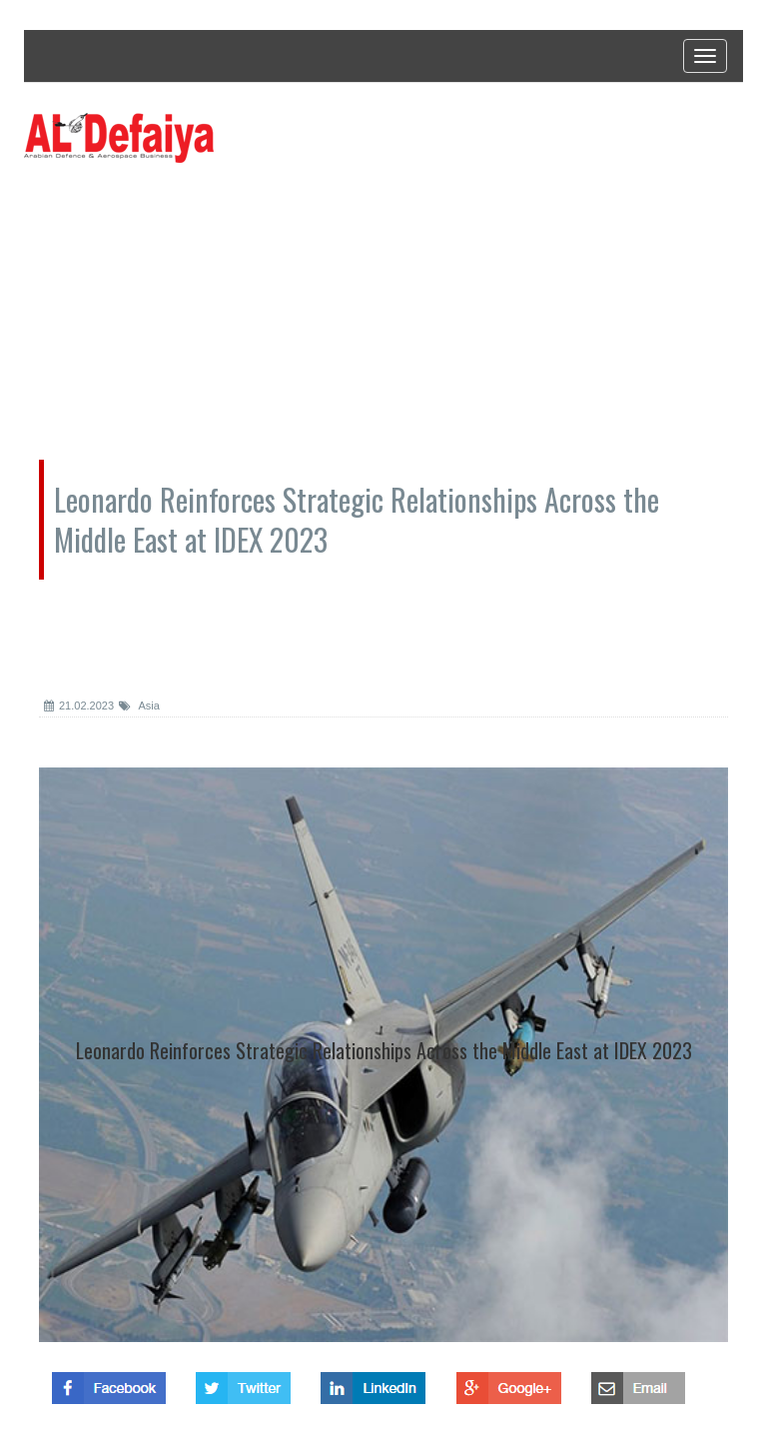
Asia (139, 706)
